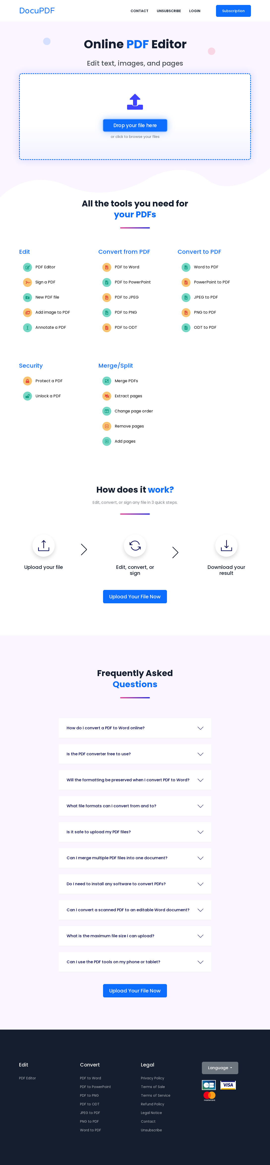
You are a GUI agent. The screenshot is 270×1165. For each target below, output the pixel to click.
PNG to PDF (199, 312)
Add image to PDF (46, 312)
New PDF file (41, 297)
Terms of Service (155, 1095)
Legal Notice (151, 1112)
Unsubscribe (169, 11)
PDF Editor (39, 267)
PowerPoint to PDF (206, 282)
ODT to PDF (199, 327)
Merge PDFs (120, 381)
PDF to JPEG (120, 297)
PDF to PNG (119, 312)
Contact (139, 11)
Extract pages (122, 396)
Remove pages (123, 426)
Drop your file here (135, 125)
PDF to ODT (119, 327)
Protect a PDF (43, 381)
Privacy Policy (152, 1078)
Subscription (233, 11)
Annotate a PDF (44, 327)
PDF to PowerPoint (126, 282)
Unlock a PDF (42, 396)
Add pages (118, 441)
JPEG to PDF (200, 297)
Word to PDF (200, 267)
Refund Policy (152, 1104)
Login (194, 11)
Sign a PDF (39, 282)
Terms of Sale (153, 1086)
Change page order (127, 411)
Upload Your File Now (135, 596)
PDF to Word (120, 267)
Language (218, 1068)
